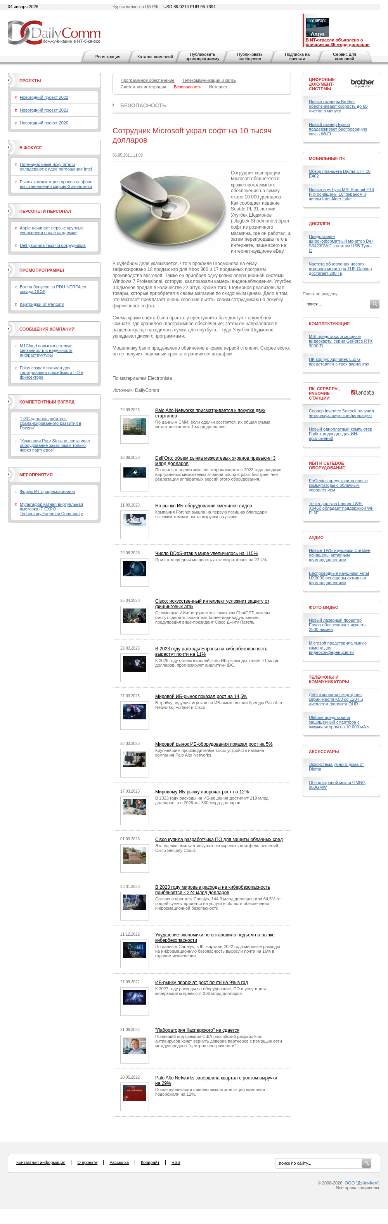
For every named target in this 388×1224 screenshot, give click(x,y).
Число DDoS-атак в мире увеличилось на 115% (206, 553)
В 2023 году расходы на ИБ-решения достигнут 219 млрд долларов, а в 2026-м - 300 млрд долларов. (211, 800)
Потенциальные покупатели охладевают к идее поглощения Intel (56, 166)
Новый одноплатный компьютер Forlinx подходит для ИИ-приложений (340, 434)
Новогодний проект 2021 (44, 110)
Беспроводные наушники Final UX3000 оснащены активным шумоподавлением (339, 578)
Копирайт (150, 1162)
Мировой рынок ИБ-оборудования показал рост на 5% (214, 744)
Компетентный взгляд (46, 402)
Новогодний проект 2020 (44, 123)
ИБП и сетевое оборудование (327, 465)
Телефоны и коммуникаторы (329, 679)
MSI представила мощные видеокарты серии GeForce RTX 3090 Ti (340, 341)
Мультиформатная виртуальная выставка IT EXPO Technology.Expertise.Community (51, 509)
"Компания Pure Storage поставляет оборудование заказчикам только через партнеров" (55, 445)
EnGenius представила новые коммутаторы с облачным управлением (338, 485)
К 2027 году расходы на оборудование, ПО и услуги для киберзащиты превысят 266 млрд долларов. (210, 991)
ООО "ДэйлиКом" (362, 1183)
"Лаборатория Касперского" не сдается (197, 1030)
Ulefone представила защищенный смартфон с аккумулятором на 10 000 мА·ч (339, 722)
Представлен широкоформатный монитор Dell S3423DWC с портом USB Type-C (341, 243)
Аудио (316, 537)
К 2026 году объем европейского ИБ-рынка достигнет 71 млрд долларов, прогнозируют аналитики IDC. (216, 662)
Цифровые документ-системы (322, 84)
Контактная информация (40, 1162)
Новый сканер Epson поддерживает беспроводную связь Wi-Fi (338, 129)
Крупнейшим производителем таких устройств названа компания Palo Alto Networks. (209, 752)
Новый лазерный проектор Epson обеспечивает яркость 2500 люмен (337, 625)
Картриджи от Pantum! (42, 304)
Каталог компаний (155, 56)
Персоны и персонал (45, 211)
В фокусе (30, 147)
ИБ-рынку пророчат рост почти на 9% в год (201, 982)
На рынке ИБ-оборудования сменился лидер (203, 506)
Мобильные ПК (327, 158)
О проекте (87, 1162)
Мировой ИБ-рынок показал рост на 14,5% (201, 696)
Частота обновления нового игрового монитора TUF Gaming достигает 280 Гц (340, 269)
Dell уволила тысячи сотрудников (53, 245)
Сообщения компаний (46, 329)
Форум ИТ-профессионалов (47, 491)
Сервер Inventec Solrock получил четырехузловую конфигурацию (341, 413)
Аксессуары (324, 751)
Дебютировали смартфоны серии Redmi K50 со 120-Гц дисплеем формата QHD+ (336, 699)
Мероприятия (36, 474)
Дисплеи (319, 223)
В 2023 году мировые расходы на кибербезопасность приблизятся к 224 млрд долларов (212, 889)
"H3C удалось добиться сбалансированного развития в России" (50, 423)
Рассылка (119, 1162)
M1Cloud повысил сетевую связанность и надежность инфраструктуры (46, 350)
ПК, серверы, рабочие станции (324, 393)
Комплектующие (329, 323)
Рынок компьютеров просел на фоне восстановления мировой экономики (56, 184)
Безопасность (143, 105)
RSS (175, 1162)
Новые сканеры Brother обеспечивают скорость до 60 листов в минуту (338, 106)
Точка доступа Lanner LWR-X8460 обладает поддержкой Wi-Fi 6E (341, 508)
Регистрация (107, 56)
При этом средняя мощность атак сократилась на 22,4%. (211, 559)
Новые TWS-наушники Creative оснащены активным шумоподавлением (340, 555)
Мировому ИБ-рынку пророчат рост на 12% (202, 792)
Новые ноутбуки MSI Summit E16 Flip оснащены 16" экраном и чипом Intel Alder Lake (341, 194)
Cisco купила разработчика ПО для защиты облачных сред (219, 839)
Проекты (30, 80)
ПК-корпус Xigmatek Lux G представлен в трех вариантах (339, 361)
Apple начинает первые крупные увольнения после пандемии (52, 230)
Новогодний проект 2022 (44, 97)
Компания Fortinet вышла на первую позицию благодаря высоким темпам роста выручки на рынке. (211, 514)
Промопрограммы (41, 270)
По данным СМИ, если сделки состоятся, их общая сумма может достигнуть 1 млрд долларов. (212, 424)
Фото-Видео (323, 607)
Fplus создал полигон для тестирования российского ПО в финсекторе (51, 372)
